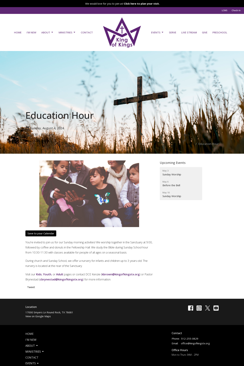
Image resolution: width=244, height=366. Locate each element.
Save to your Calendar (40, 233)
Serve (172, 32)
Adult (59, 274)
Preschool (219, 32)
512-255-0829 (189, 338)
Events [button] (32, 363)
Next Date (35, 141)
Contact (87, 32)
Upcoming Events (173, 163)
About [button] (31, 346)
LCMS (224, 10)
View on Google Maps (38, 316)
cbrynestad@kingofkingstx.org (61, 279)
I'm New (31, 32)
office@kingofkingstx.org (195, 343)
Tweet (31, 287)
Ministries (67, 32)
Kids (39, 274)
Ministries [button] (34, 351)
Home (18, 32)
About (47, 32)
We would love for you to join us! (122, 3)
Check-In (236, 10)
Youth (47, 274)
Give (204, 32)
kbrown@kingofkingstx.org (121, 274)
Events (157, 32)
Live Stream (189, 32)
